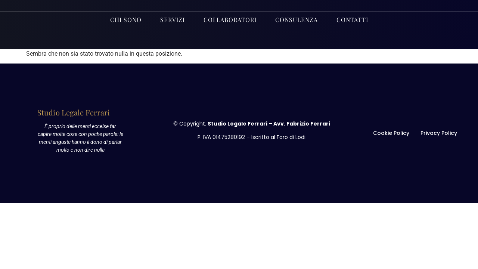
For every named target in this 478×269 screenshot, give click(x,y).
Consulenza (296, 20)
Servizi (172, 20)
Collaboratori (230, 20)
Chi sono (126, 20)
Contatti (352, 20)
